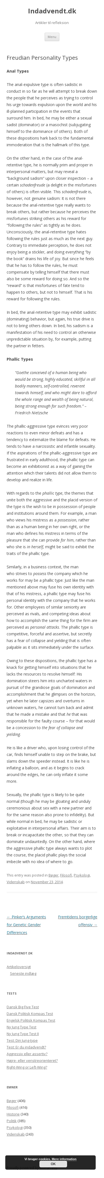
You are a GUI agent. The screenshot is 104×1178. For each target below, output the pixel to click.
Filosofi (66, 875)
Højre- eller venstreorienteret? (32, 1060)
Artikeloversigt (19, 966)
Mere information (64, 1159)
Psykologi (82, 875)
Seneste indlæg (23, 973)
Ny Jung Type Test (21, 1026)
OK (53, 1164)
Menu (52, 37)
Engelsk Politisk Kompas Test (31, 1020)
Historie (13, 1114)
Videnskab (16, 881)
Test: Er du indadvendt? (26, 1047)
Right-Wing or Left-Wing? (27, 1067)
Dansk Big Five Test (23, 1006)
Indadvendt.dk (52, 11)
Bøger (54, 875)
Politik (12, 1120)
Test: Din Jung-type (22, 1040)
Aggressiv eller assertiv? (27, 1053)
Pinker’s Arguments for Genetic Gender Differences (26, 924)
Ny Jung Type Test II (23, 1033)
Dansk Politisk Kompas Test (30, 1013)
